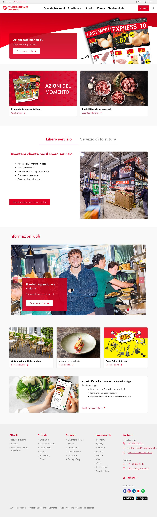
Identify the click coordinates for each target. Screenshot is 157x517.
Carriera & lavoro (47, 443)
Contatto (53, 507)
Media (42, 451)
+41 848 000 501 (136, 443)
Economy (100, 439)
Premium (100, 447)
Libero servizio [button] (59, 139)
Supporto (64, 507)
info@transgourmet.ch (138, 468)
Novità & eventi (18, 439)
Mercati (71, 443)
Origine (99, 451)
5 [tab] (146, 57)
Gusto (42, 459)
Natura (99, 455)
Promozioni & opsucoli (54, 8)
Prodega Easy (74, 459)
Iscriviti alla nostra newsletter (19, 449)
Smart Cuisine (102, 471)
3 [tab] (139, 57)
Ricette (14, 443)
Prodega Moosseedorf (20, 2)
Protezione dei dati (37, 507)
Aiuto (139, 2)
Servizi (89, 8)
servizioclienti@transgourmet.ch (138, 448)
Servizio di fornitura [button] (98, 139)
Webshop (101, 8)
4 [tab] (142, 57)
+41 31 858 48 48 (136, 463)
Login (145, 8)
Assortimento (74, 8)
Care (98, 459)
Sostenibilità (45, 447)
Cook (98, 463)
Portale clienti (74, 451)
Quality (99, 443)
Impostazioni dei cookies (82, 507)
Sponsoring (45, 455)
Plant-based (102, 467)
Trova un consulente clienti (138, 452)
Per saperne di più (26, 51)
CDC (11, 507)
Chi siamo (44, 439)
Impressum (21, 507)
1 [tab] (132, 57)
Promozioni (73, 447)
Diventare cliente (116, 8)
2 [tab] (135, 57)
